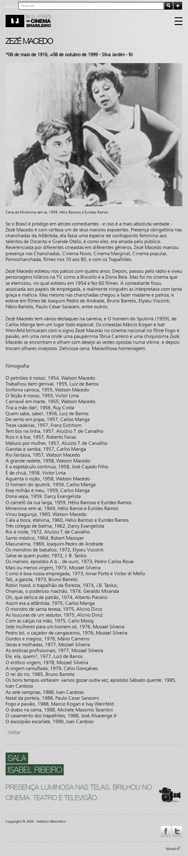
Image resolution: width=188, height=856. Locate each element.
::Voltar (13, 732)
